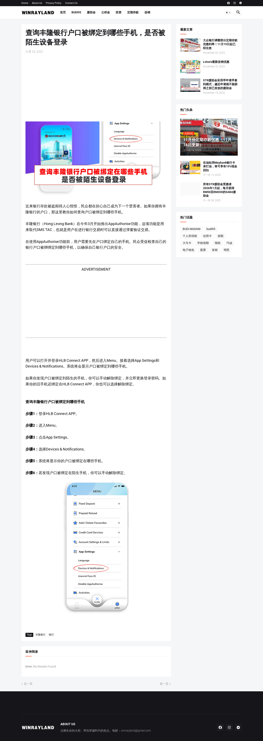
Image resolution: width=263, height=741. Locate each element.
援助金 (91, 12)
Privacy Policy (53, 3)
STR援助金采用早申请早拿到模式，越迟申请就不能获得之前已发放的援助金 (220, 84)
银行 (51, 634)
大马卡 (187, 243)
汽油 (229, 243)
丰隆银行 (40, 634)
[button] (228, 12)
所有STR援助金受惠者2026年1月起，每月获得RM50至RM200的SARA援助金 (219, 190)
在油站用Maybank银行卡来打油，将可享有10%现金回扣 (220, 166)
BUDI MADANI (192, 229)
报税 (217, 243)
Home (24, 3)
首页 (63, 12)
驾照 (226, 250)
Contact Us (71, 3)
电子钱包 (188, 250)
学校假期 (203, 243)
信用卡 (207, 236)
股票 (203, 250)
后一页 (28, 683)
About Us (37, 3)
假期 (220, 236)
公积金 (105, 12)
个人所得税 (190, 236)
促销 (147, 12)
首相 (215, 250)
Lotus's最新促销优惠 (216, 61)
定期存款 (133, 12)
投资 (118, 12)
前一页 (164, 683)
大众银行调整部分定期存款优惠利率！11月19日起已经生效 (220, 44)
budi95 (210, 229)
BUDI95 (76, 12)
